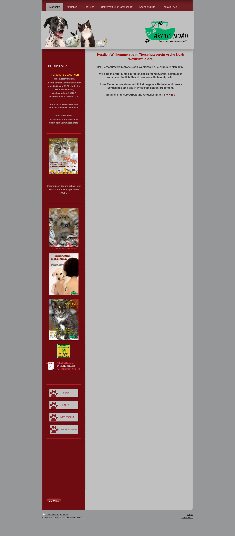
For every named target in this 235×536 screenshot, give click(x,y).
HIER (172, 94)
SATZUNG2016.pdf (65, 366)
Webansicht (187, 517)
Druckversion (50, 514)
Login (190, 514)
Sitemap (64, 514)
